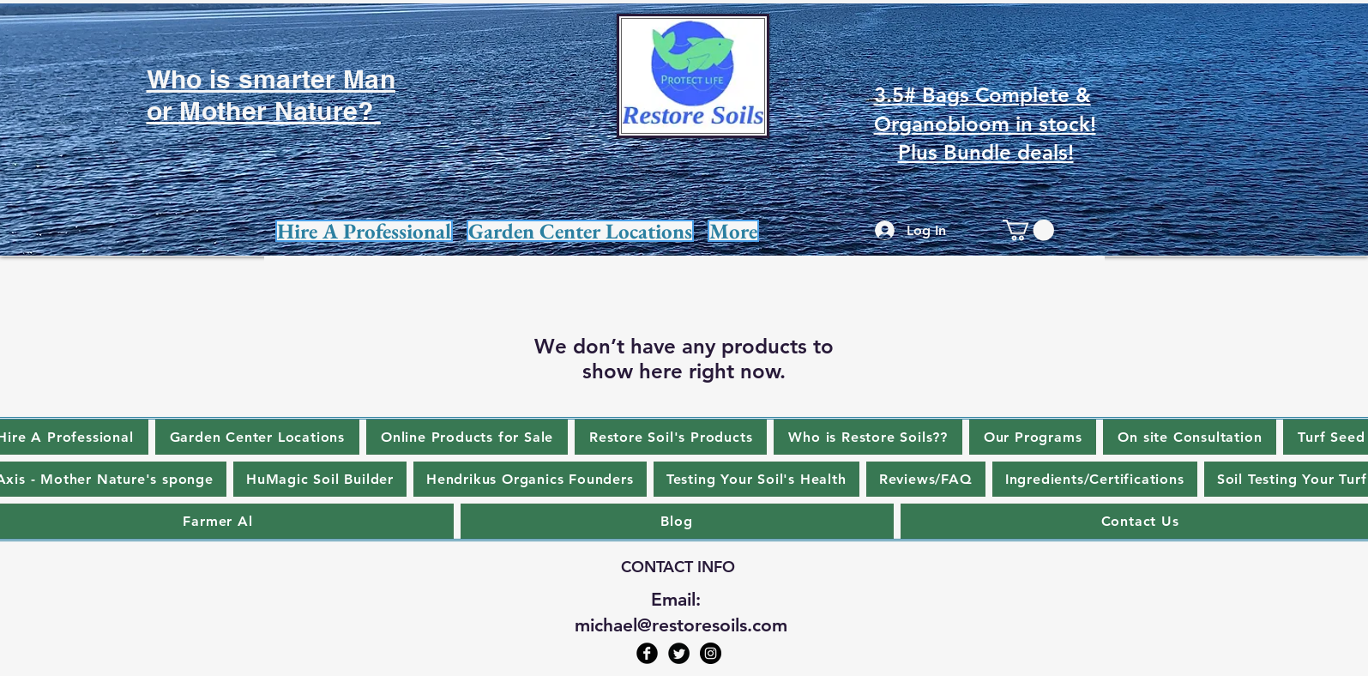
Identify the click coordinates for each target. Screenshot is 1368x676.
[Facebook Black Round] (647, 653)
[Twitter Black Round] (679, 653)
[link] (1028, 230)
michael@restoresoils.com (681, 625)
